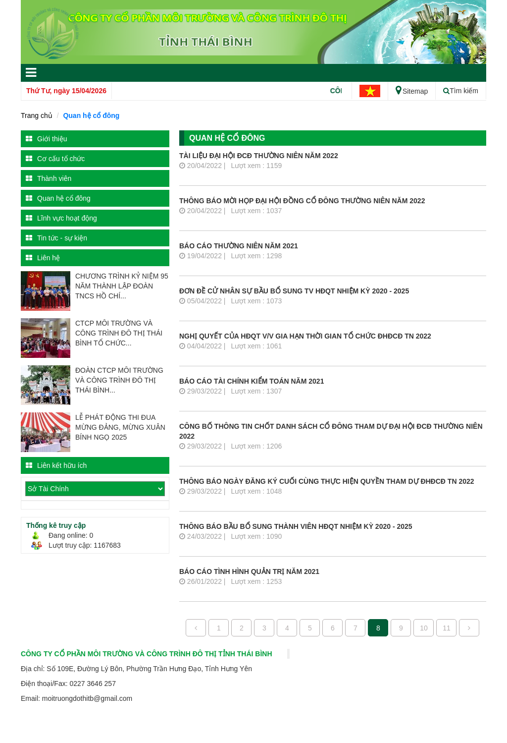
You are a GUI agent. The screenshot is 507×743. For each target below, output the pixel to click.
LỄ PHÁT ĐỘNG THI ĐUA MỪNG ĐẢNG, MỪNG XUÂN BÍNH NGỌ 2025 (120, 427)
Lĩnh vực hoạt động (61, 218)
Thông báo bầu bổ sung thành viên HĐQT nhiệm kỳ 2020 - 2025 (295, 526)
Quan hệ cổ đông (91, 115)
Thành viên (48, 178)
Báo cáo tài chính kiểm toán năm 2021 (251, 381)
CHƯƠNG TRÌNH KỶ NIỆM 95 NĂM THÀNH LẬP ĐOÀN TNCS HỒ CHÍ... (121, 286)
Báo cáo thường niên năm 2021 (238, 246)
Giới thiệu (46, 139)
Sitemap (412, 91)
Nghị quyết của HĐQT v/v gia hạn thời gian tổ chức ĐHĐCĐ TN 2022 (305, 336)
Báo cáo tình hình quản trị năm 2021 (249, 571)
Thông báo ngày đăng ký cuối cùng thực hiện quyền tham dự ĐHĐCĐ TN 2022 (326, 481)
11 (447, 628)
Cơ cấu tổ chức (55, 159)
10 (424, 628)
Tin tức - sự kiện (56, 238)
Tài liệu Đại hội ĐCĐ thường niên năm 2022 (258, 156)
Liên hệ (43, 258)
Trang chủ (36, 115)
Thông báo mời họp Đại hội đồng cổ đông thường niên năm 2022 (302, 201)
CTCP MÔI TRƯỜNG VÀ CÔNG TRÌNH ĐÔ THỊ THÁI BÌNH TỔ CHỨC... (118, 333)
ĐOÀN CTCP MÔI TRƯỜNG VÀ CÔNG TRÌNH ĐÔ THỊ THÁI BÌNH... (119, 380)
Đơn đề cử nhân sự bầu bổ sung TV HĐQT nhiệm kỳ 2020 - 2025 (294, 291)
